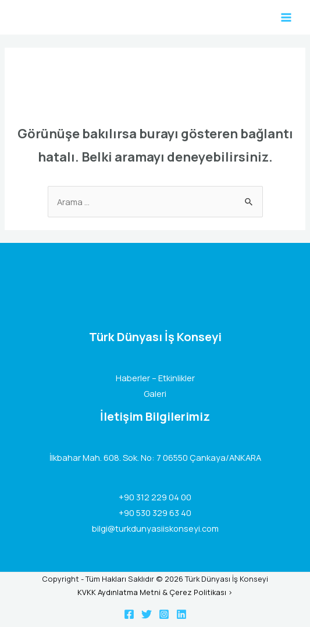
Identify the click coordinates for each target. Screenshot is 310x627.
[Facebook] (129, 614)
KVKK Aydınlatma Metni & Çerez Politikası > (155, 592)
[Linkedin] (181, 614)
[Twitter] (146, 614)
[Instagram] (164, 614)
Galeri (155, 393)
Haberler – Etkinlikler (155, 378)
